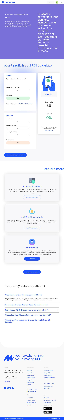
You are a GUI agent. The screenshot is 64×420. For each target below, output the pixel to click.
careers (29, 405)
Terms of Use (57, 418)
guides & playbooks (49, 377)
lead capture (30, 373)
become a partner (31, 402)
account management (50, 400)
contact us (7, 382)
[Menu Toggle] (62, 2)
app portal (46, 398)
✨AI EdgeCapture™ (32, 389)
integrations (30, 380)
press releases (48, 375)
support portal (47, 402)
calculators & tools (49, 383)
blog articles (47, 373)
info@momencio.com (11, 378)
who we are (30, 398)
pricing (29, 384)
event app (29, 370)
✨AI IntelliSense (31, 391)
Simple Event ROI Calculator (25, 103)
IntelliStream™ (31, 377)
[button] (57, 2)
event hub (47, 388)
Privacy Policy (51, 418)
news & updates (48, 370)
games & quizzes (48, 386)
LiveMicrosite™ (31, 375)
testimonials (30, 382)
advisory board (31, 400)
